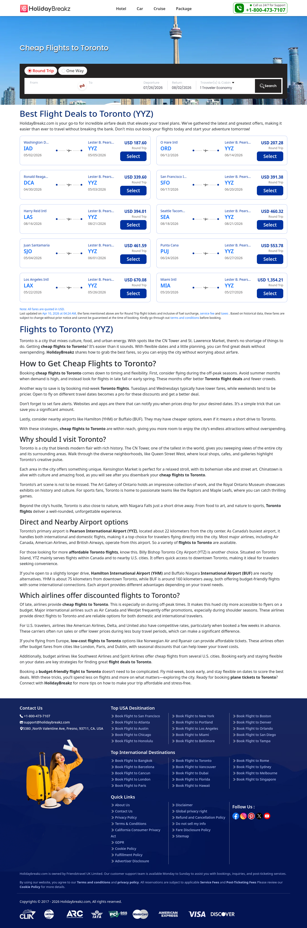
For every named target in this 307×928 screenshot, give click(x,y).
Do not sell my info (191, 823)
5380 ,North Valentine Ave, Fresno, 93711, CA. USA (61, 728)
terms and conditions (185, 318)
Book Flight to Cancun (132, 773)
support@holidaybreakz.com (45, 722)
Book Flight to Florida (193, 779)
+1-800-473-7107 (265, 9)
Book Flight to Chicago (133, 734)
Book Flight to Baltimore (195, 741)
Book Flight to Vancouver (196, 767)
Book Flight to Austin (131, 728)
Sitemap (182, 836)
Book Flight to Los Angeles (197, 728)
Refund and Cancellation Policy (200, 817)
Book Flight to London (133, 779)
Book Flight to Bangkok (134, 760)
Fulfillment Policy (128, 854)
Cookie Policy (125, 848)
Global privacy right (191, 811)
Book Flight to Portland (194, 722)
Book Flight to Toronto (194, 760)
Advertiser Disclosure (132, 861)
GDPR (119, 842)
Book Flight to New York (195, 716)
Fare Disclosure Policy (193, 830)
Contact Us (124, 811)
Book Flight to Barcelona (134, 767)
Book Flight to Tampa (253, 741)
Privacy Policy (126, 817)
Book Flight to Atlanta (132, 722)
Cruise (159, 8)
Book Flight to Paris (130, 785)
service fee (207, 313)
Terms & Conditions (130, 823)
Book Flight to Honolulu (134, 741)
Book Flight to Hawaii (193, 785)
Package (184, 8)
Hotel (121, 8)
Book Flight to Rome (252, 760)
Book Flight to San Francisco (137, 716)
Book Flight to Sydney (253, 767)
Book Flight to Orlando (254, 728)
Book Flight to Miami (192, 734)
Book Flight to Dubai (192, 773)
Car (140, 8)
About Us (122, 805)
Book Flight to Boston (253, 716)
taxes (224, 313)
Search (268, 85)
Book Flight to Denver (253, 722)
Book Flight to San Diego (256, 734)
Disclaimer (184, 805)
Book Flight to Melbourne (256, 773)
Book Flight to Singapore (256, 779)
